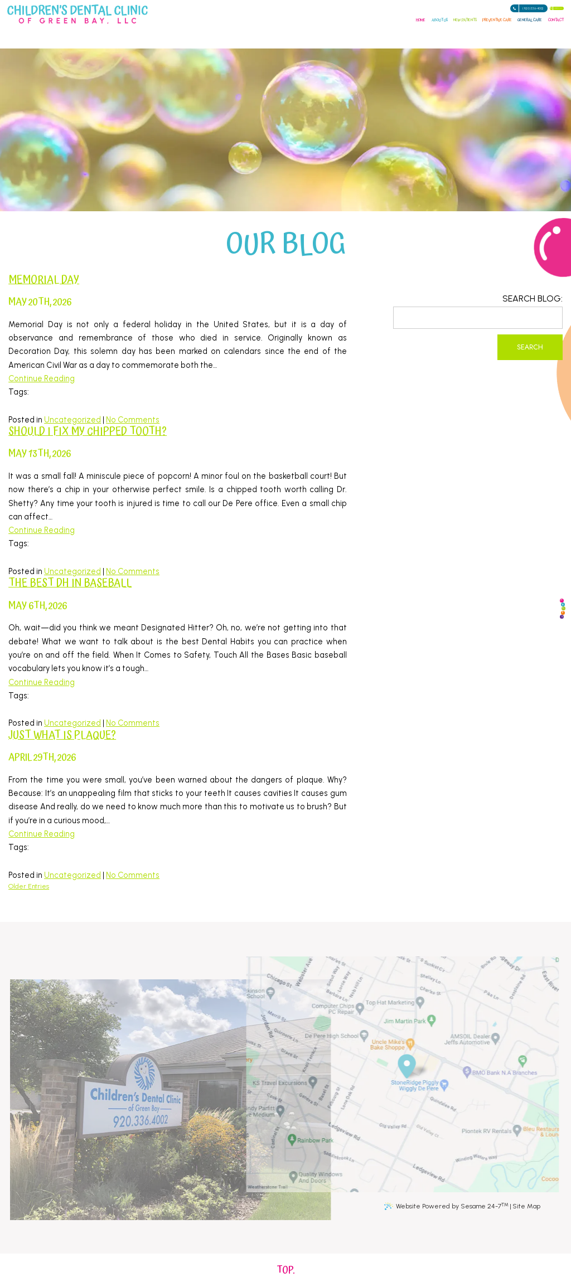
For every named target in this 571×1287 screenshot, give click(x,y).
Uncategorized (72, 420)
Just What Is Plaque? (62, 735)
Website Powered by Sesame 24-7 (452, 1205)
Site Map (526, 1206)
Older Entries (28, 886)
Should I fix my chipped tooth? (87, 431)
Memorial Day (43, 280)
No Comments (132, 420)
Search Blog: (532, 298)
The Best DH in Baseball (70, 583)
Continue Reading (41, 378)
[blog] (538, 662)
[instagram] (543, 637)
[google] (543, 588)
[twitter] (548, 613)
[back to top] (285, 1270)
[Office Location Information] (417, 1061)
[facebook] (538, 564)
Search (530, 347)
